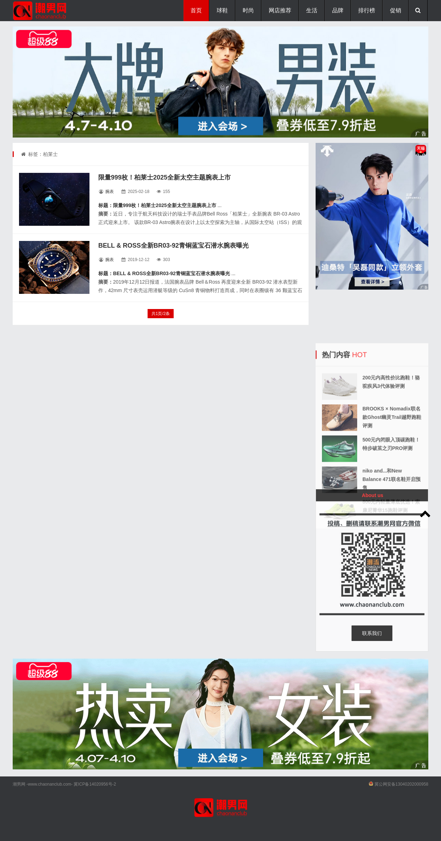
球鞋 (222, 10)
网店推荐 (280, 10)
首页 (196, 10)
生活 (311, 10)
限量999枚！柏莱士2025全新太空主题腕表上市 (164, 177)
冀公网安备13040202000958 (401, 784)
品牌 (337, 10)
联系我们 (372, 633)
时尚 (248, 10)
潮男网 (19, 784)
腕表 (109, 191)
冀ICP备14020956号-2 (95, 784)
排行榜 (366, 10)
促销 (395, 10)
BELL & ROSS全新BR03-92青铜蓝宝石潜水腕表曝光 (173, 245)
